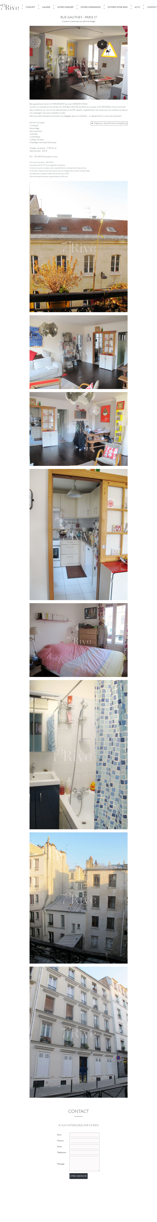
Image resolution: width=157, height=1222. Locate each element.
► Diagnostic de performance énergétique (109, 123)
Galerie (46, 7)
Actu (137, 7)
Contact (152, 7)
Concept (30, 7)
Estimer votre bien (118, 7)
